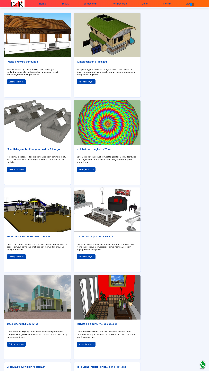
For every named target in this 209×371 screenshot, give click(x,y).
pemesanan (90, 3)
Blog (185, 3)
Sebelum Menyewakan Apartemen (162, 190)
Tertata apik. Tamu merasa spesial (95, 233)
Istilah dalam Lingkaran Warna (25, 147)
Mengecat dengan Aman (157, 275)
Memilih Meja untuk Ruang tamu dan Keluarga (169, 60)
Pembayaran (118, 3)
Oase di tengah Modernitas (23, 233)
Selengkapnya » (16, 81)
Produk (65, 3)
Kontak (165, 3)
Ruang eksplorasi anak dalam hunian (96, 147)
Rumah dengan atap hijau (90, 60)
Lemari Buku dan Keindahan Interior (27, 318)
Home (43, 3)
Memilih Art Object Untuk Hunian (161, 147)
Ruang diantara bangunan (22, 60)
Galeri (143, 3)
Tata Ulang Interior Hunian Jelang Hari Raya (168, 232)
